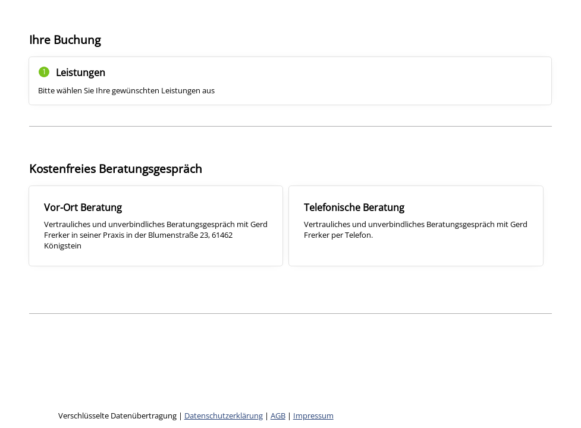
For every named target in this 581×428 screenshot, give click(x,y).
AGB (278, 415)
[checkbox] (156, 225)
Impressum (313, 415)
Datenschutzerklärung (223, 415)
